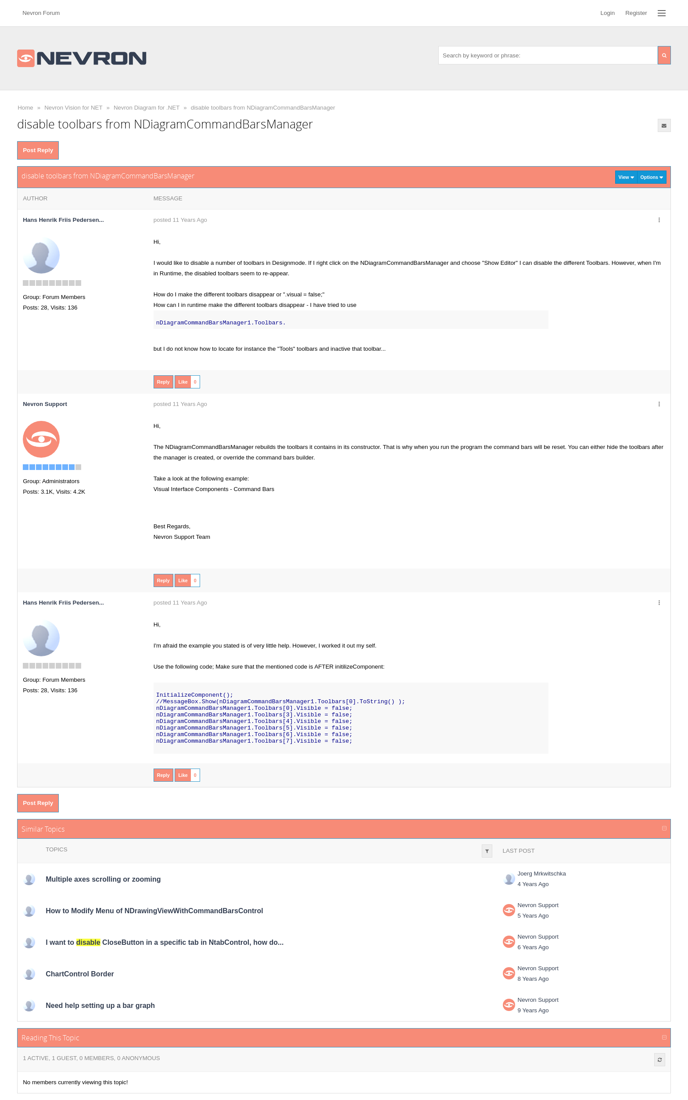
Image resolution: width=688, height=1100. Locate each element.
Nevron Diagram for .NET (146, 107)
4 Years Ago (533, 884)
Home (25, 107)
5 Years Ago (533, 915)
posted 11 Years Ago (180, 220)
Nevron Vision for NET (73, 107)
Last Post (519, 850)
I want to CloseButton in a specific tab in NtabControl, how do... (164, 942)
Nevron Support (538, 905)
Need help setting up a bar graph (100, 1005)
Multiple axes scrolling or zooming (103, 879)
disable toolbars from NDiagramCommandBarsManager (263, 107)
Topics (56, 849)
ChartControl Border (80, 974)
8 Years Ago (533, 978)
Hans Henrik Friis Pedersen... (63, 220)
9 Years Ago (533, 1010)
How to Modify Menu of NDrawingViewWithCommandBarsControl (154, 911)
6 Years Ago (533, 947)
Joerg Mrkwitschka (542, 873)
